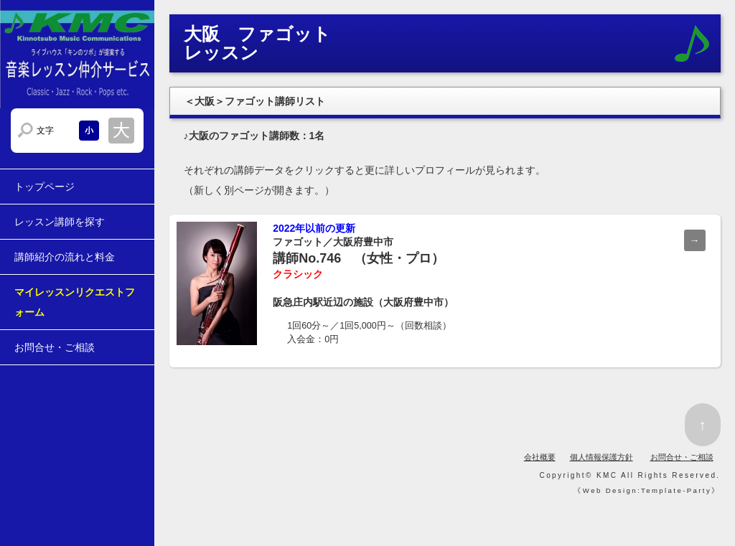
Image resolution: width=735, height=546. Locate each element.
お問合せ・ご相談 (54, 347)
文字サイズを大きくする (121, 131)
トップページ (44, 186)
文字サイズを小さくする (89, 131)
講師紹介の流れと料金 (64, 257)
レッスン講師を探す (59, 221)
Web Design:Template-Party (647, 490)
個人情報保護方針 (601, 457)
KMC (606, 475)
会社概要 (540, 457)
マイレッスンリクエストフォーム (74, 302)
